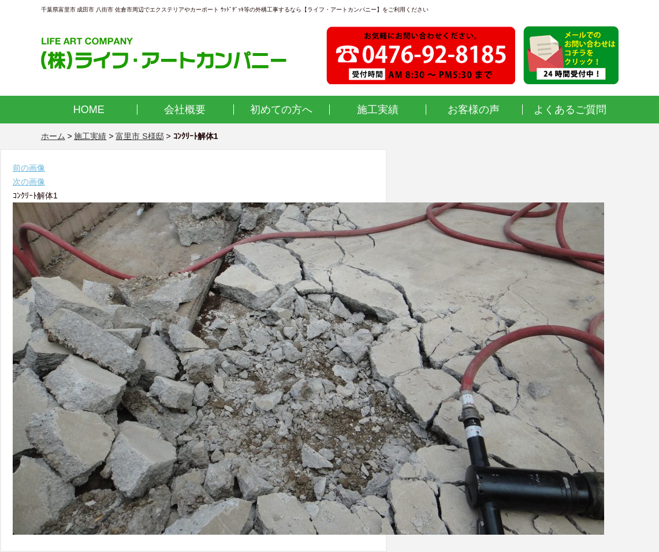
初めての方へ (281, 109)
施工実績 (378, 109)
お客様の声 (474, 109)
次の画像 (29, 181)
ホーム (53, 136)
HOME (89, 109)
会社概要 (185, 109)
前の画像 (29, 167)
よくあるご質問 (570, 109)
